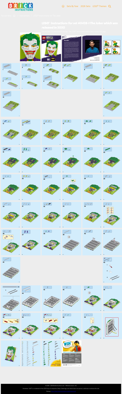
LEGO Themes (99, 6)
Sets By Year (72, 6)
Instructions (25, 15)
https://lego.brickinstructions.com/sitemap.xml (63, 391)
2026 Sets (85, 6)
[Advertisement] (62, 104)
